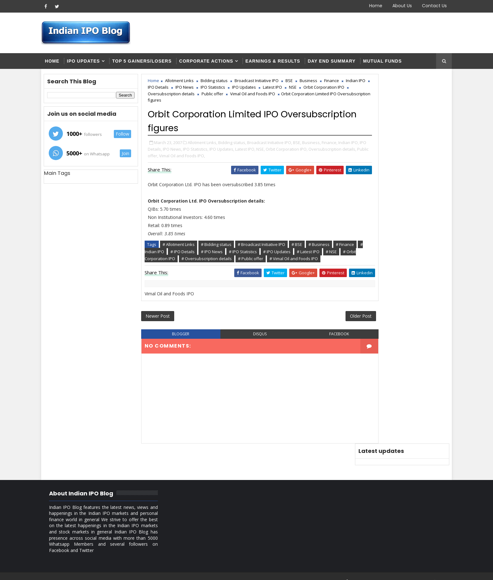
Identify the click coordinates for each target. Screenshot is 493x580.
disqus (246, 346)
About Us (393, 6)
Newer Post (167, 328)
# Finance (187, 254)
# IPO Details (244, 254)
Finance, (165, 151)
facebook (310, 346)
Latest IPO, (300, 151)
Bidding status (223, 83)
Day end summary (340, 62)
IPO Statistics (270, 90)
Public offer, (249, 158)
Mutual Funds (391, 62)
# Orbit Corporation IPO (245, 261)
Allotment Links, (212, 145)
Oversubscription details (256, 97)
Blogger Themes (157, 570)
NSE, (315, 151)
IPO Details (215, 90)
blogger (182, 346)
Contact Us (425, 6)
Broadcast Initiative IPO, (279, 145)
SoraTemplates (89, 570)
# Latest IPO (188, 261)
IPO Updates (92, 62)
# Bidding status (225, 247)
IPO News (242, 90)
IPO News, (227, 151)
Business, (321, 145)
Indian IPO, (184, 151)
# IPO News (273, 254)
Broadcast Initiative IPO (266, 83)
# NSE (211, 261)
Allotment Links (188, 83)
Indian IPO (188, 90)
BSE (298, 83)
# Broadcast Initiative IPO (271, 247)
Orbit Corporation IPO (205, 97)
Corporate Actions (215, 62)
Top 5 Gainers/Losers (150, 62)
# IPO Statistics (304, 254)
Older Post (324, 328)
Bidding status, (242, 145)
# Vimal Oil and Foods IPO (206, 268)
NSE (174, 97)
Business (318, 83)
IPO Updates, (276, 151)
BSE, (306, 145)
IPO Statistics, (250, 151)
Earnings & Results (281, 62)
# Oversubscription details (299, 261)
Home (367, 6)
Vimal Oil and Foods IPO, (285, 158)
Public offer (297, 97)
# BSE (306, 247)
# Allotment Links (188, 247)
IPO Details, (206, 151)
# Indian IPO (213, 254)
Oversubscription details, (213, 158)
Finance (164, 90)
